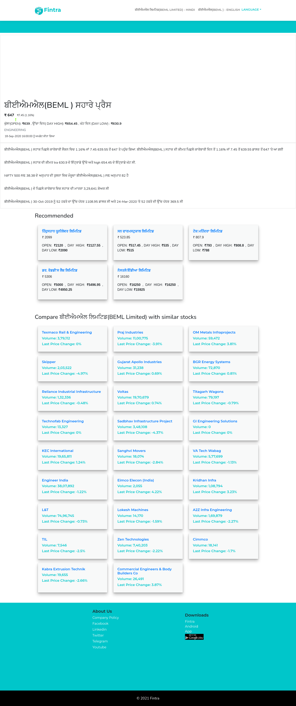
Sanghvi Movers (132, 451)
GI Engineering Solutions (215, 421)
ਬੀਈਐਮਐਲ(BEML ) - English (219, 10)
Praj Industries (130, 332)
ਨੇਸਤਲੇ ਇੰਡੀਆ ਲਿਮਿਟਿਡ (134, 270)
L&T (45, 510)
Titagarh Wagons (208, 392)
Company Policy (105, 618)
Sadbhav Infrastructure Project (145, 421)
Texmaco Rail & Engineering (67, 332)
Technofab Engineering (63, 421)
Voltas (123, 392)
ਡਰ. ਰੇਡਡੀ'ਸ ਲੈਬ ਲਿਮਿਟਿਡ (60, 270)
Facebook (100, 624)
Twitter (98, 635)
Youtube (99, 647)
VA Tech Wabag (207, 451)
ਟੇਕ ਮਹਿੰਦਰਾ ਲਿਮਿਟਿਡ (207, 231)
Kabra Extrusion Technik (63, 569)
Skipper (49, 362)
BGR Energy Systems (211, 362)
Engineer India (55, 480)
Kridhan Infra (204, 480)
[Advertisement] (148, 69)
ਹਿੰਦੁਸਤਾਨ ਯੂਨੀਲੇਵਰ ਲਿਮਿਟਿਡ (61, 231)
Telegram (100, 641)
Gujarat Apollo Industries (140, 362)
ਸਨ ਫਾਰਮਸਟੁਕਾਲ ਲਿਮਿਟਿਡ (136, 231)
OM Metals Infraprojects (214, 332)
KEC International (57, 451)
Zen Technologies (133, 539)
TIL (44, 539)
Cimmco (200, 539)
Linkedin (99, 629)
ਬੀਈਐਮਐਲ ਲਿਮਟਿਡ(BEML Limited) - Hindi (165, 10)
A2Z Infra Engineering (212, 510)
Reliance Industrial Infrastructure (71, 392)
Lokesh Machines (133, 510)
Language (250, 9)
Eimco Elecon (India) (136, 480)
